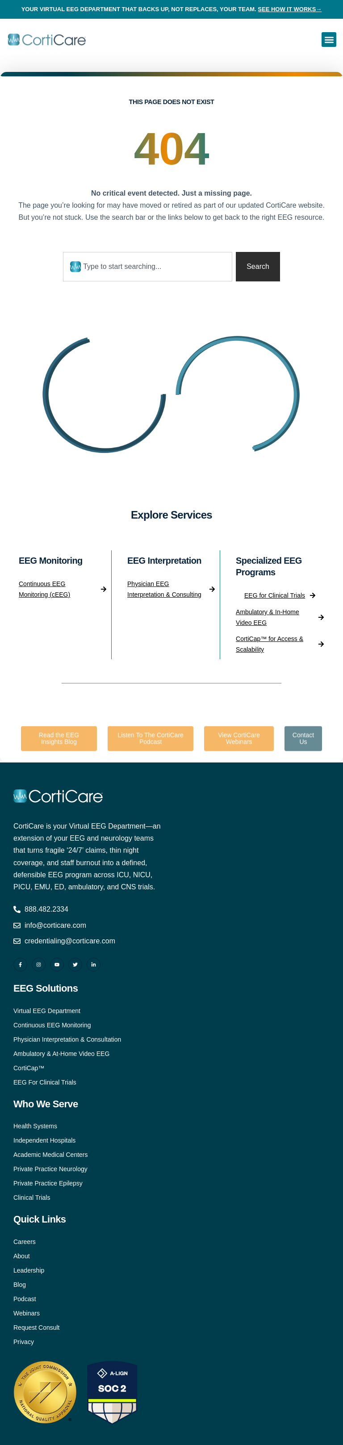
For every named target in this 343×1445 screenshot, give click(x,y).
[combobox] (147, 266)
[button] (329, 39)
